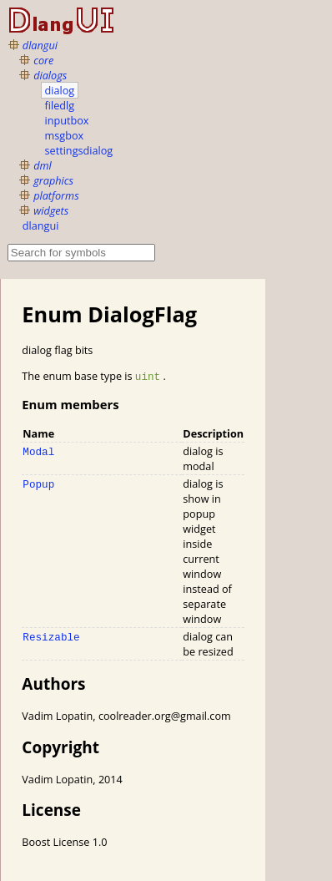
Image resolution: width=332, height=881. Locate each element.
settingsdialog (79, 150)
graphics (53, 180)
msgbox (64, 135)
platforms (55, 195)
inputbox (67, 120)
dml (42, 165)
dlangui (40, 45)
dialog (60, 90)
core (43, 60)
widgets (50, 210)
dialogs (50, 75)
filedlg (60, 105)
